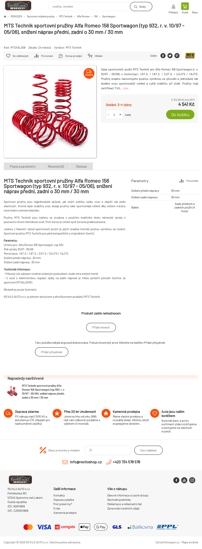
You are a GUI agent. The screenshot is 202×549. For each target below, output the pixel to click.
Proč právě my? (62, 504)
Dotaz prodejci (74, 55)
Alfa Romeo (83, 16)
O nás (56, 508)
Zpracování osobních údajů (123, 508)
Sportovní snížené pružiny (41, 16)
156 (96, 16)
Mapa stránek (190, 542)
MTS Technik (65, 16)
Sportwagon (108, 16)
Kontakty (59, 495)
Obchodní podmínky (119, 499)
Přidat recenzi (101, 327)
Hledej (142, 6)
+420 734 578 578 (126, 462)
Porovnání (47, 55)
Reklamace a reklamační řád (124, 504)
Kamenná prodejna (64, 512)
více (125, 88)
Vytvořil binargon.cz (167, 542)
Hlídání (99, 55)
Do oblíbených (21, 55)
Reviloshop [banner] (20, 5)
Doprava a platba (63, 499)
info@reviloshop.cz (86, 462)
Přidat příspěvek (51, 352)
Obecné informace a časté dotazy (127, 495)
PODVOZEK (16, 16)
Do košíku (180, 114)
